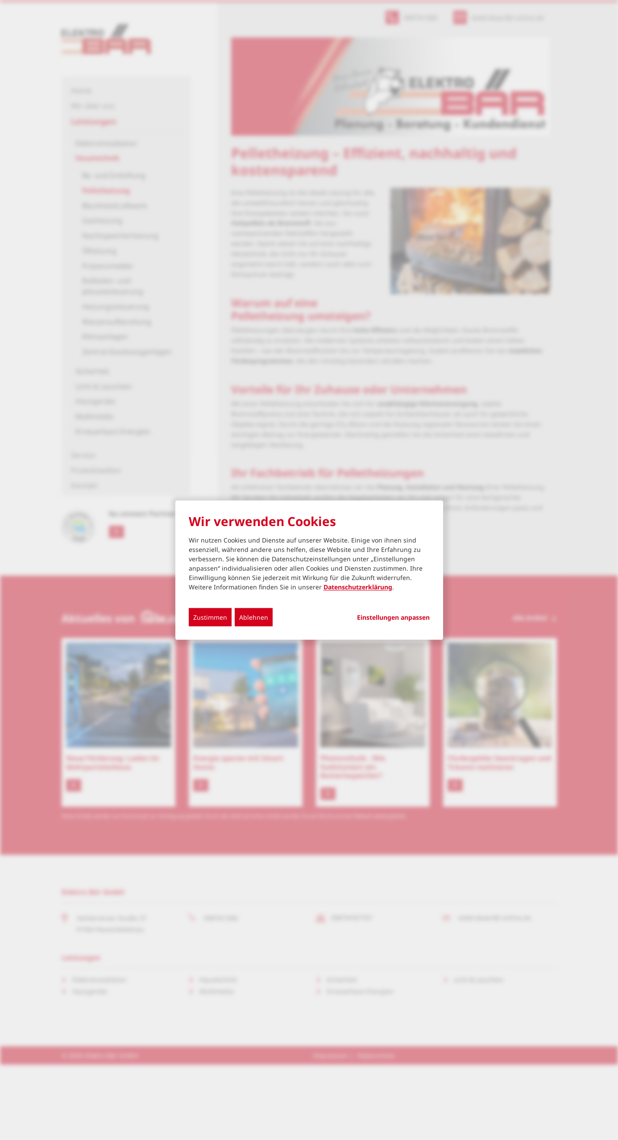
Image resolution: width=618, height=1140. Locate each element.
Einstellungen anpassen (393, 617)
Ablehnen (253, 617)
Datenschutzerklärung (358, 587)
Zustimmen (210, 617)
